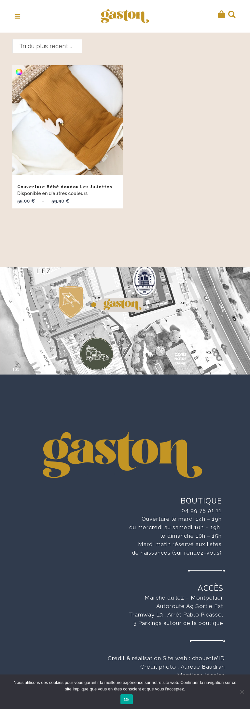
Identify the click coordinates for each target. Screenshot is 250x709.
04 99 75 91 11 (202, 510)
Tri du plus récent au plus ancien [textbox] (50, 46)
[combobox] (47, 46)
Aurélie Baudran (203, 666)
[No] (242, 691)
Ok (126, 699)
